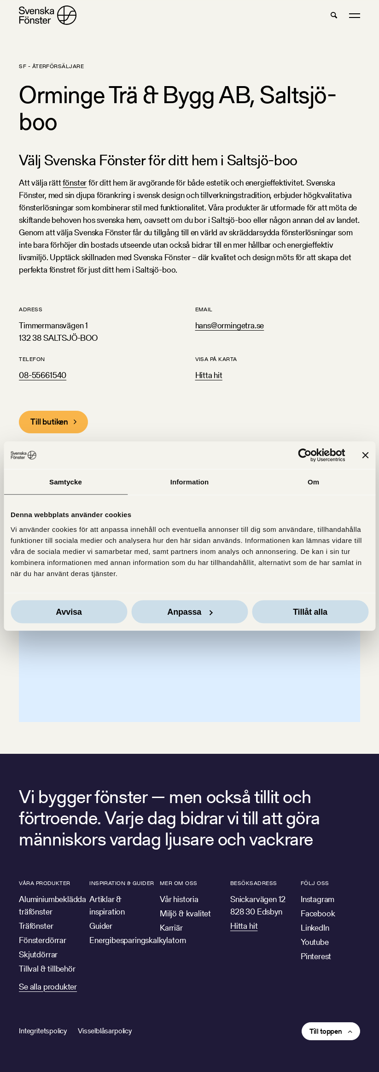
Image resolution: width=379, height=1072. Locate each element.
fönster (75, 182)
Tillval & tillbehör (47, 968)
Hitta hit (208, 375)
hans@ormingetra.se (229, 325)
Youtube (315, 942)
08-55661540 (42, 375)
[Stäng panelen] (365, 455)
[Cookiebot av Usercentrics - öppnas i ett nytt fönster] (304, 455)
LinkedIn (315, 927)
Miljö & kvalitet (185, 913)
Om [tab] (313, 482)
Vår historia (179, 899)
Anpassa (189, 611)
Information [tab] (189, 482)
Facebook (318, 913)
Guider (100, 926)
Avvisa (69, 611)
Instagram (317, 899)
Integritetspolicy (43, 1030)
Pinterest (316, 956)
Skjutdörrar (38, 954)
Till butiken (49, 421)
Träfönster (36, 926)
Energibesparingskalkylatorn (137, 940)
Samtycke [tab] (65, 482)
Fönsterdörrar (42, 940)
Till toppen (325, 1031)
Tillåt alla (310, 611)
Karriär (171, 927)
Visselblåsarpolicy (105, 1030)
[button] (334, 15)
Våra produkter (44, 883)
